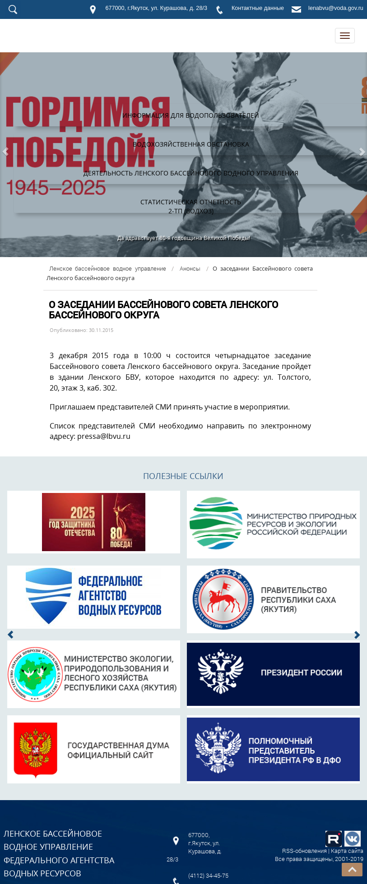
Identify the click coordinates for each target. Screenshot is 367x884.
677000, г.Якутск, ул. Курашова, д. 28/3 (156, 8)
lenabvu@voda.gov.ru (335, 8)
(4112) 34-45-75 (208, 875)
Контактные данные (258, 8)
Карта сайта (347, 850)
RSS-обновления (304, 850)
